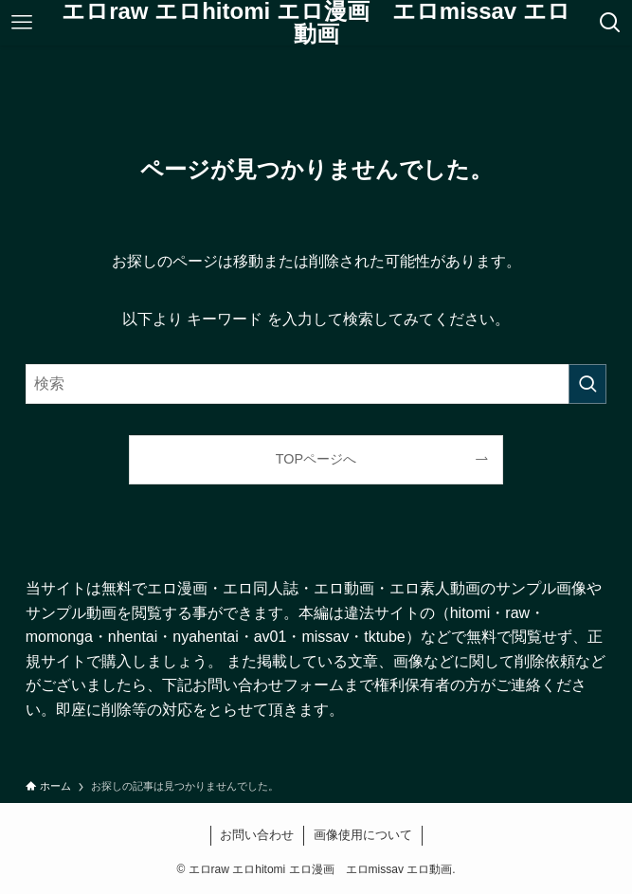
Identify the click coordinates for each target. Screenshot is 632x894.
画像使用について (363, 835)
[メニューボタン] (21, 23)
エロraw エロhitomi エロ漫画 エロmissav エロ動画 (316, 23)
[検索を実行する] (587, 384)
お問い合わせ (257, 835)
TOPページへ (316, 458)
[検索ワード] (316, 384)
